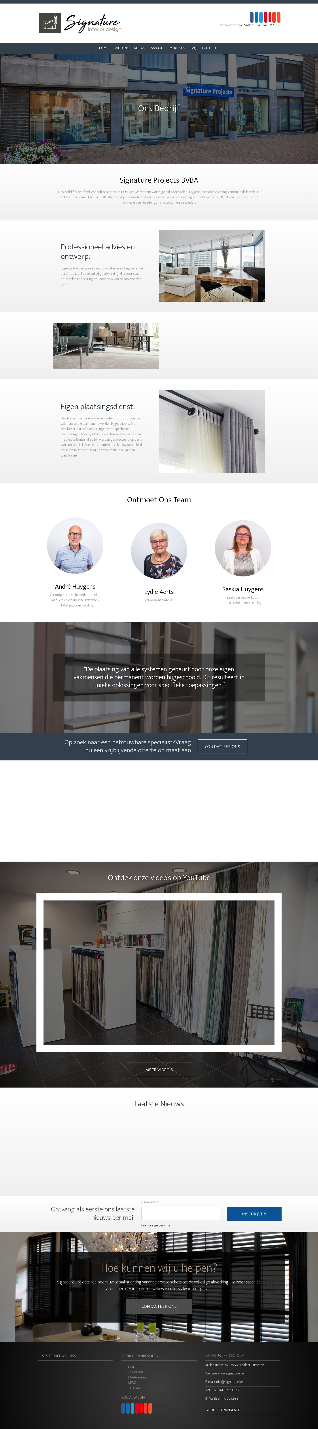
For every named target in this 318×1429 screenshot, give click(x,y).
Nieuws (139, 48)
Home (103, 48)
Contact (209, 48)
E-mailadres (149, 1202)
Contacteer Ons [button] (222, 747)
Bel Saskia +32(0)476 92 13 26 (260, 25)
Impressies (177, 48)
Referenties (138, 1377)
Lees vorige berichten (156, 1225)
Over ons (136, 1372)
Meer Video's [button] (159, 1070)
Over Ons (121, 48)
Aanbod (157, 48)
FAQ (194, 48)
